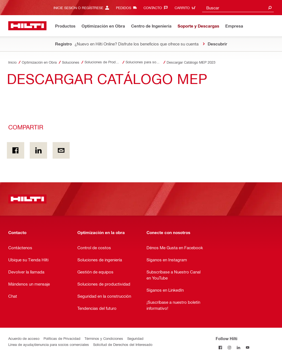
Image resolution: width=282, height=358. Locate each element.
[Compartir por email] (61, 150)
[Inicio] (27, 25)
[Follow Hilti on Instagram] (229, 347)
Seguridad (135, 338)
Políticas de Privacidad (62, 338)
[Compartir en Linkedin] (38, 150)
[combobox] (238, 7)
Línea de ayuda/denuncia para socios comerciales (48, 344)
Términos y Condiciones (104, 338)
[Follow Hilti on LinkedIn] (238, 347)
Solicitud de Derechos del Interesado (122, 344)
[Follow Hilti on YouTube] (247, 347)
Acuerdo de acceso (23, 338)
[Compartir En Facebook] (15, 150)
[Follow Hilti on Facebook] (220, 347)
